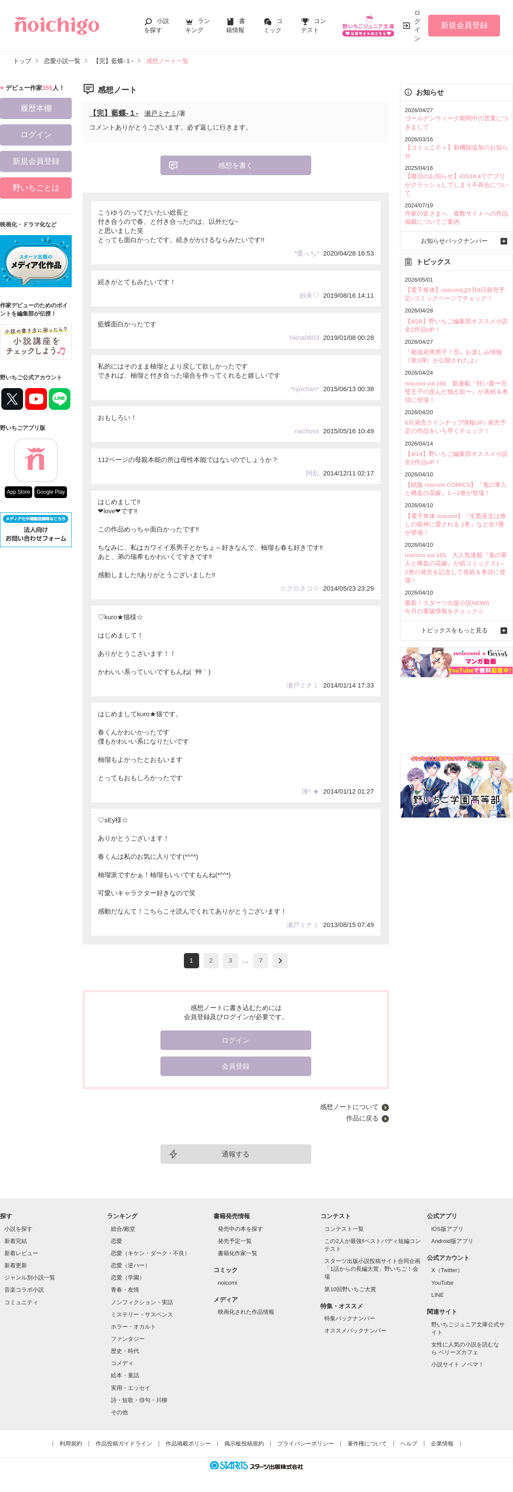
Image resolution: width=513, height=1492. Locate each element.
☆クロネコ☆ (299, 588)
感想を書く (235, 165)
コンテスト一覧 (344, 1229)
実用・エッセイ (130, 1388)
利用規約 (71, 1443)
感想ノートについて (349, 1106)
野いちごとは (36, 187)
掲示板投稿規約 (244, 1443)
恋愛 (116, 1241)
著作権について (367, 1443)
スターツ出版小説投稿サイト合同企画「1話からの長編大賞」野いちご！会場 (372, 1269)
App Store (18, 492)
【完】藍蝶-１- (113, 113)
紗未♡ (309, 295)
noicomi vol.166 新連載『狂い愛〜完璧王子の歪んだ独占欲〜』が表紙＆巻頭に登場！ (455, 368)
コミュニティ (21, 1302)
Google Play (51, 492)
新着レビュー (21, 1253)
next (280, 960)
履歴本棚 (36, 108)
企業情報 (442, 1443)
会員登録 (236, 1066)
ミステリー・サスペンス (142, 1314)
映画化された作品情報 (246, 1312)
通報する (236, 1154)
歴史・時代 (125, 1351)
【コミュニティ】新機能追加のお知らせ (455, 146)
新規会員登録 (464, 25)
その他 (119, 1412)
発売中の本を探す (240, 1229)
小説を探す (18, 1229)
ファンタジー (128, 1339)
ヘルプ (408, 1443)
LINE (437, 1295)
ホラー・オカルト (133, 1326)
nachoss (307, 431)
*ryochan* (305, 388)
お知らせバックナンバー (456, 221)
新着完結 (15, 1241)
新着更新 (15, 1265)
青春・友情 (125, 1289)
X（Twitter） (447, 1270)
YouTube (442, 1282)
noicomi (227, 1282)
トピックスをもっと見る (456, 591)
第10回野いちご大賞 (350, 1289)
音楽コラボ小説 (24, 1289)
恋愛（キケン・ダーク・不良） (150, 1253)
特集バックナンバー (349, 1318)
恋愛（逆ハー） (130, 1265)
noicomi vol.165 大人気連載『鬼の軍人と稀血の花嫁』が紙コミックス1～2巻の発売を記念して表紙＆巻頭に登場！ (456, 535)
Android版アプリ (452, 1241)
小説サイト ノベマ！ (457, 1364)
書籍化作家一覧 (237, 1253)
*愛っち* (306, 253)
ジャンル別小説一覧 (29, 1277)
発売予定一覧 (235, 1241)
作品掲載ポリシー (188, 1443)
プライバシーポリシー (305, 1443)
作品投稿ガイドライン (124, 1443)
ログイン (417, 25)
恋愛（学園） (128, 1277)
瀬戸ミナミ (160, 113)
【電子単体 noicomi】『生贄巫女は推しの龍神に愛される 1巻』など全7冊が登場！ (455, 496)
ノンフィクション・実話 (142, 1302)
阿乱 (312, 473)
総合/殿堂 (123, 1229)
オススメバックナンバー (355, 1330)
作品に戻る (362, 1118)
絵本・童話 (125, 1375)
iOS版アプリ (447, 1229)
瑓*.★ (310, 791)
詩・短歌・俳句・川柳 (139, 1400)
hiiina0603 (304, 337)
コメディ (122, 1363)
